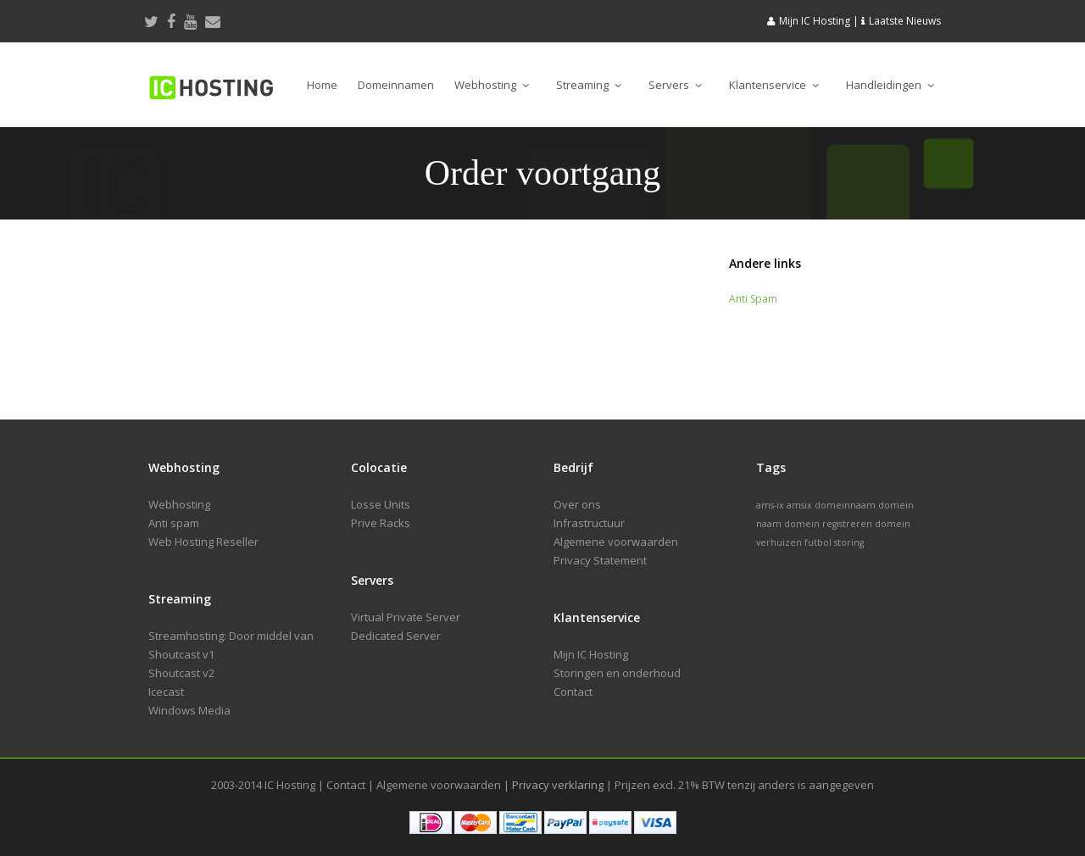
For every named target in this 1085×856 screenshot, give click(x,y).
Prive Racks (380, 523)
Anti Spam (753, 299)
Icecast (166, 691)
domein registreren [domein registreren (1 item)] (828, 524)
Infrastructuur (589, 523)
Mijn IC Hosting (814, 21)
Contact (573, 691)
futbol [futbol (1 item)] (818, 542)
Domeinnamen (396, 84)
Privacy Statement (600, 560)
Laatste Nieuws (905, 21)
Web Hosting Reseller (203, 541)
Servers (675, 84)
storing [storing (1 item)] (849, 542)
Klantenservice (774, 84)
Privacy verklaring (558, 784)
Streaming (588, 84)
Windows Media (189, 710)
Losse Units (380, 504)
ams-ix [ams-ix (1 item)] (770, 505)
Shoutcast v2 (181, 673)
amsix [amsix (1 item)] (799, 505)
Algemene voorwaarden (616, 541)
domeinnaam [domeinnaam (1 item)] (845, 505)
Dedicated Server (396, 635)
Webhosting (491, 84)
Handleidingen (890, 84)
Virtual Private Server (405, 617)
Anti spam (173, 523)
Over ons (577, 504)
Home (322, 84)
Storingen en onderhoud (617, 673)
